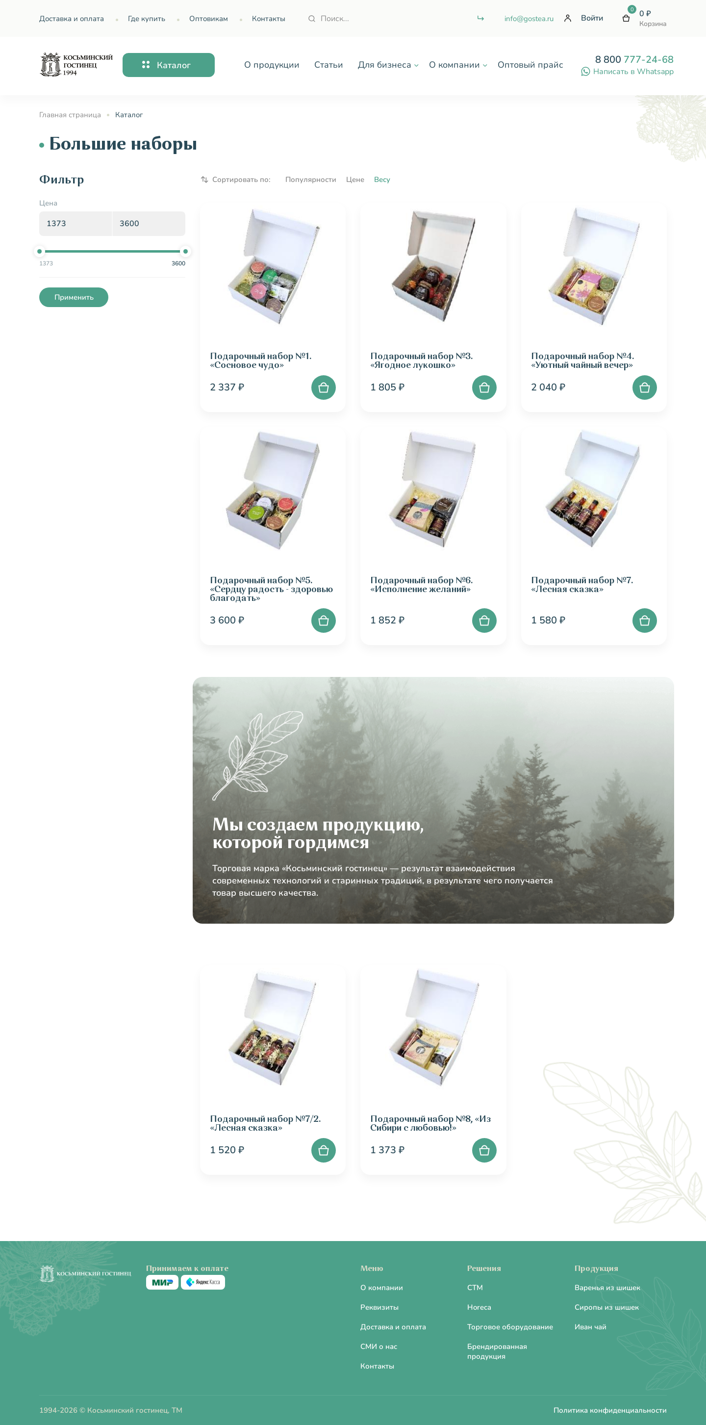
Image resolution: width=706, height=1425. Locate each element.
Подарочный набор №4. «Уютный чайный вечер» (582, 361)
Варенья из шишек (607, 1288)
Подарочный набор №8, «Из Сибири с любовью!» (430, 1124)
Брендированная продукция (497, 1351)
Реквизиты (379, 1307)
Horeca (479, 1307)
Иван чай (590, 1327)
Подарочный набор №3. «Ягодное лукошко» (421, 361)
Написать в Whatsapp (627, 71)
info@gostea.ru (529, 19)
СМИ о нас (378, 1346)
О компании (381, 1288)
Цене (355, 179)
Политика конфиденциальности (610, 1410)
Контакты (268, 19)
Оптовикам (208, 19)
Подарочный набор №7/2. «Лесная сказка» (265, 1124)
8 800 (634, 59)
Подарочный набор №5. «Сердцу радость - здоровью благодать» (271, 589)
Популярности (310, 179)
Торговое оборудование (510, 1327)
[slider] (39, 251)
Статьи (328, 65)
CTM (475, 1288)
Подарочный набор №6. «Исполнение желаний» (421, 585)
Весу (382, 179)
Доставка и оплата (71, 19)
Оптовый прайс (530, 65)
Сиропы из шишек (607, 1307)
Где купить (146, 19)
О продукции (272, 65)
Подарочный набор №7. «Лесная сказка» (582, 585)
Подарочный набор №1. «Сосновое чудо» (260, 361)
